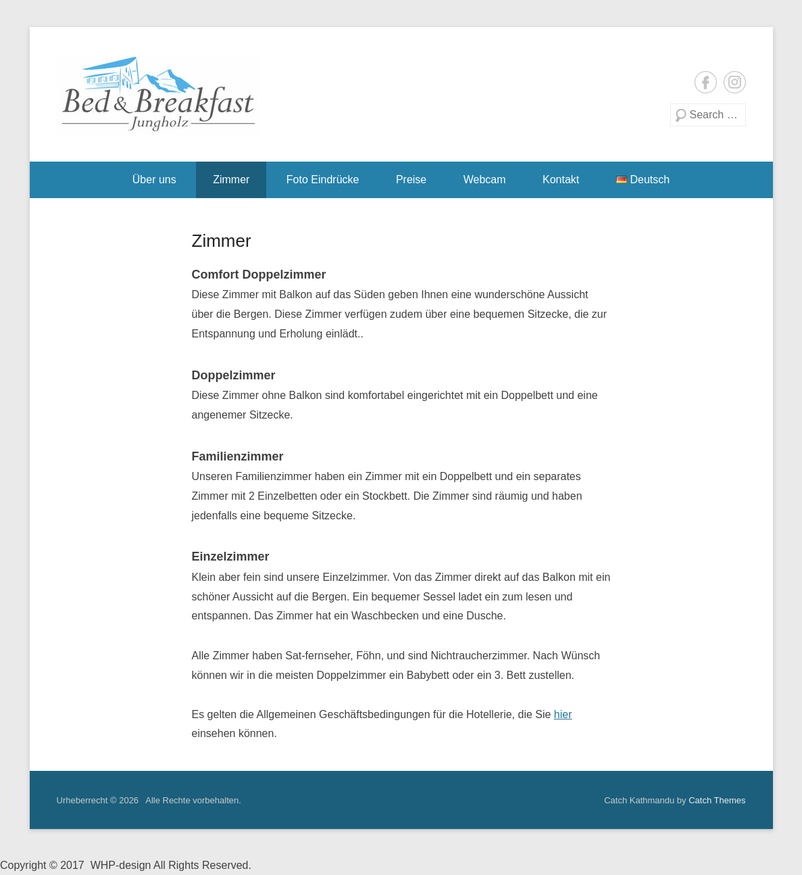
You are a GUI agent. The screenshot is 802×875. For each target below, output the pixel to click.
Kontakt (561, 179)
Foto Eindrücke (322, 179)
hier (563, 714)
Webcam (484, 179)
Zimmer (231, 179)
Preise (411, 179)
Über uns (154, 179)
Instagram (735, 82)
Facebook (706, 82)
